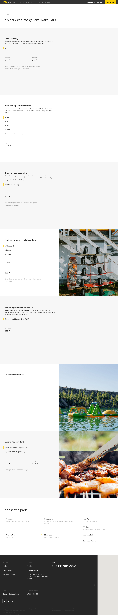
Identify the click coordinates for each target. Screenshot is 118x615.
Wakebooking (110, 2)
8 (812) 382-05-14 (65, 566)
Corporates (40, 2)
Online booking (8, 575)
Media (29, 566)
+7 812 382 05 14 (91, 2)
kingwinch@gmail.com (11, 594)
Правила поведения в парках (36, 574)
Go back (7, 14)
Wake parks (9, 2)
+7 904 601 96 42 (33, 594)
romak (34, 609)
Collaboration (29, 2)
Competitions (48, 2)
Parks (4, 566)
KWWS (22, 2)
